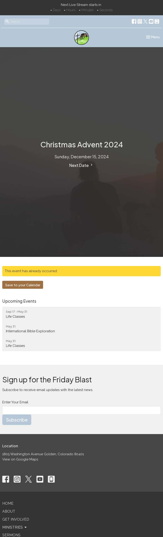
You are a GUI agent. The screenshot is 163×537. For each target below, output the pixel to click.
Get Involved (15, 519)
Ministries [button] (14, 527)
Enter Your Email (15, 402)
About (8, 511)
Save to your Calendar (22, 285)
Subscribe (17, 419)
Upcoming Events (19, 301)
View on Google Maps (20, 459)
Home (7, 503)
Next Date (81, 165)
